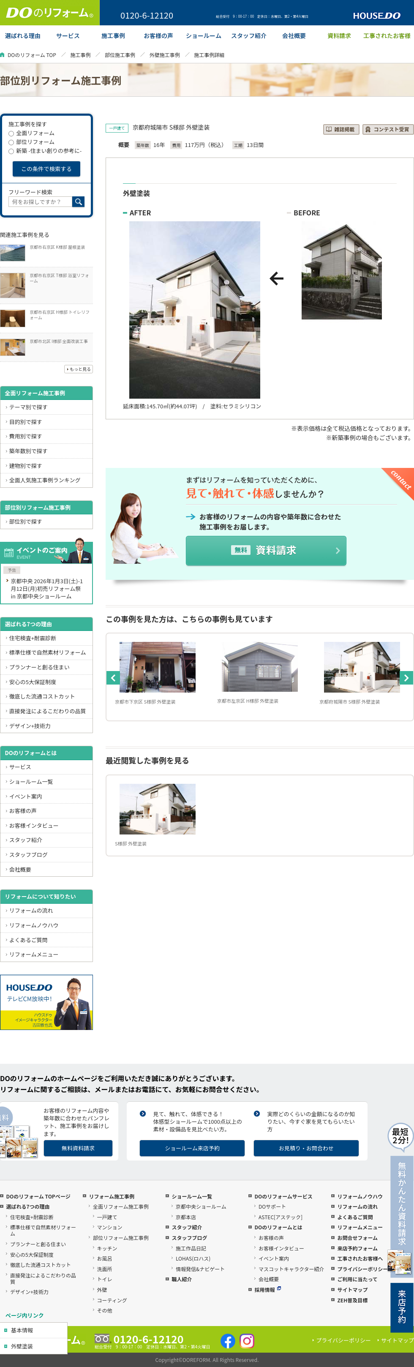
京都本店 (186, 1216)
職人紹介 (182, 1279)
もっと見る (80, 369)
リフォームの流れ (31, 910)
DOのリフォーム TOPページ (38, 1196)
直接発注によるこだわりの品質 (47, 711)
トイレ (104, 1279)
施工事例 (80, 54)
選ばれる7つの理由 (28, 624)
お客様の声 (23, 811)
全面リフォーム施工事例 (35, 393)
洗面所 (104, 1268)
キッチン (107, 1248)
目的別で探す (25, 422)
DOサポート (272, 1206)
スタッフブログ (28, 855)
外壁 (102, 1289)
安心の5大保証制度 (32, 682)
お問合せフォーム (357, 1237)
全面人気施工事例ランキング (45, 480)
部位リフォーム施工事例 (121, 1237)
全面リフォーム (31, 133)
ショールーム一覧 (31, 781)
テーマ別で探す (28, 407)
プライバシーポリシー (362, 1268)
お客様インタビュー (34, 825)
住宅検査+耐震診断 (32, 638)
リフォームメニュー (34, 954)
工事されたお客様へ (360, 1258)
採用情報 (267, 1289)
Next (406, 678)
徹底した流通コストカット (42, 696)
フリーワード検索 (30, 192)
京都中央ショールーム (201, 1206)
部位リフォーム (31, 142)
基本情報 (22, 1330)
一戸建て (107, 1216)
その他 (104, 1310)
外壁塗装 (22, 1346)
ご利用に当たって (357, 1279)
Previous (113, 678)
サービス (20, 767)
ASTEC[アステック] (280, 1216)
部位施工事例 (120, 54)
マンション (110, 1227)
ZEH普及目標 (352, 1300)
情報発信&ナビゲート (200, 1268)
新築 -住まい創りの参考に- (45, 151)
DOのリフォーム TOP (32, 54)
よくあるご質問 (28, 940)
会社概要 (20, 869)
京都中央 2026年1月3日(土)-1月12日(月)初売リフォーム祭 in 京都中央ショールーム (47, 588)
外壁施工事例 (165, 54)
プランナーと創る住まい (39, 667)
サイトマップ (352, 1289)
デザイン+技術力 (30, 726)
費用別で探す (25, 436)
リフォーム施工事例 (111, 1196)
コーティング (112, 1300)
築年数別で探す (28, 451)
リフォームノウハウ (34, 925)
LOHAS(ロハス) (193, 1258)
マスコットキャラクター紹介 (291, 1268)
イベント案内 (25, 796)
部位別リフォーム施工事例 (38, 507)
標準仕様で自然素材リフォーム (47, 652)
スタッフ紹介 (25, 840)
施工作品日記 (191, 1248)
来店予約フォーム (357, 1248)
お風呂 (104, 1258)
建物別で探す (25, 466)
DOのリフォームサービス (283, 1196)
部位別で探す (25, 521)
